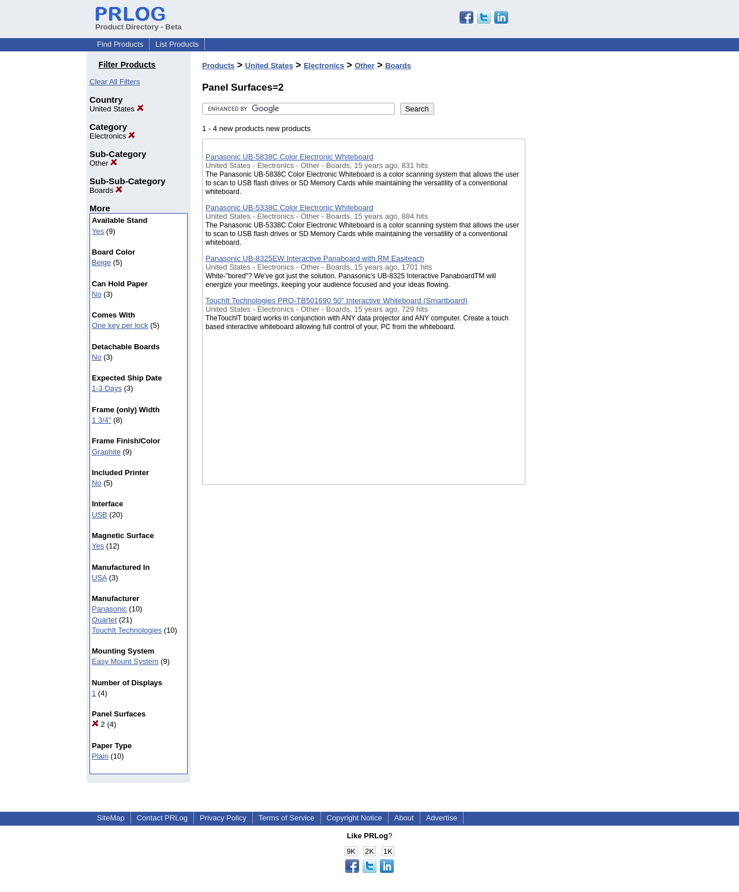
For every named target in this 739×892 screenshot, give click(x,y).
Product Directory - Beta (138, 22)
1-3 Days (107, 388)
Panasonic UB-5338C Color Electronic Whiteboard (289, 207)
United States (116, 108)
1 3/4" (101, 420)
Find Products (120, 44)
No (97, 294)
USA (99, 577)
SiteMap (111, 817)
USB (99, 514)
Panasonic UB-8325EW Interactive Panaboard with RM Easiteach (315, 258)
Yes (98, 231)
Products (218, 65)
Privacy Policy (223, 817)
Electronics (112, 136)
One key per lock (120, 325)
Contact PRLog (162, 817)
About (404, 817)
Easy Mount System (125, 661)
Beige (101, 262)
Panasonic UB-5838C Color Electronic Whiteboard (289, 156)
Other (103, 163)
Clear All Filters (114, 81)
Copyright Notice (354, 817)
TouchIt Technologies (127, 630)
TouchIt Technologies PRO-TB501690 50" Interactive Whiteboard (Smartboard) (337, 300)
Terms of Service (287, 817)
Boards (105, 190)
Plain (100, 756)
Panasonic (109, 608)
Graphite (106, 451)
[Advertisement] (583, 299)
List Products (177, 44)
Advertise (441, 817)
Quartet (104, 619)
